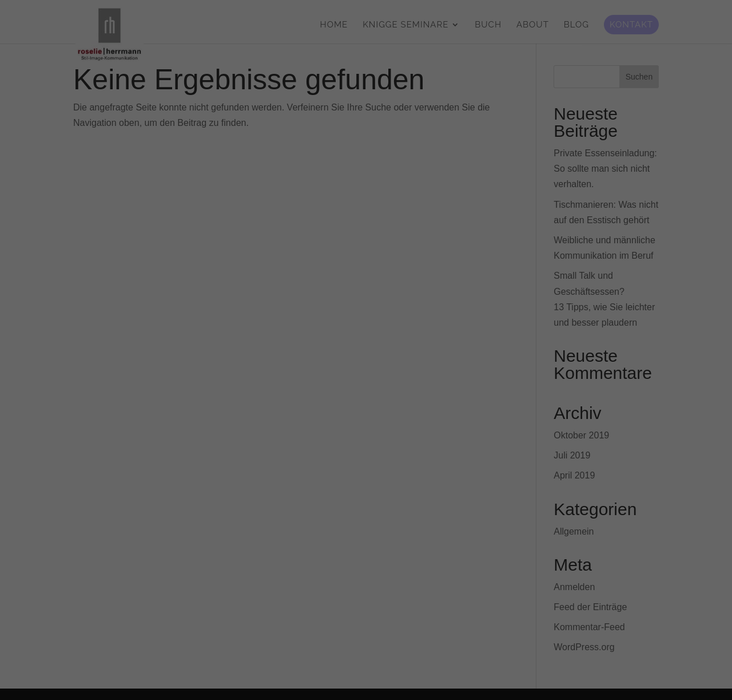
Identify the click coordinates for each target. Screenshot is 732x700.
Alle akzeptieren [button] (366, 404)
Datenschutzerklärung (294, 326)
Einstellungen (241, 337)
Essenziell (288, 364)
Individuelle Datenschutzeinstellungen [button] (366, 471)
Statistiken (436, 364)
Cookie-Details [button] (315, 496)
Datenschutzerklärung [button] (371, 496)
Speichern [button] (366, 438)
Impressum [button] (422, 496)
